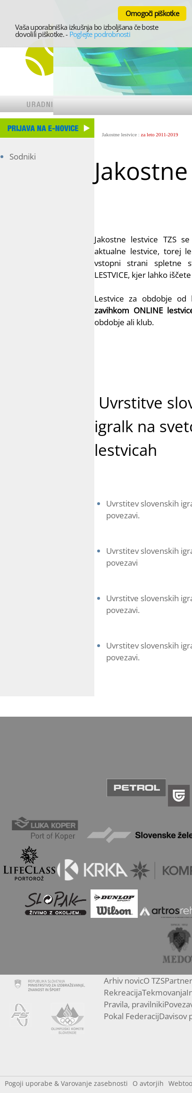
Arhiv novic (123, 980)
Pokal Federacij (131, 1016)
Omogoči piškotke (152, 13)
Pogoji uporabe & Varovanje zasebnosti (66, 1083)
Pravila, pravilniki (134, 1004)
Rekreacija (123, 992)
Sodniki (22, 156)
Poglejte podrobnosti (99, 34)
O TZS (154, 980)
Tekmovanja (164, 992)
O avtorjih (148, 1083)
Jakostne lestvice (119, 134)
